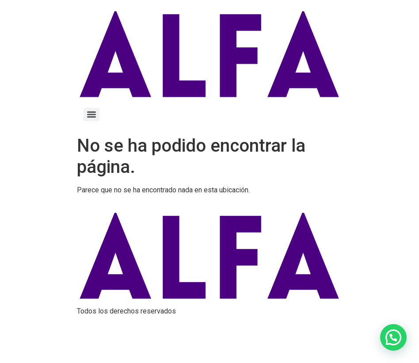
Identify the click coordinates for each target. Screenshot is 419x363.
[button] (393, 337)
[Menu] (91, 114)
